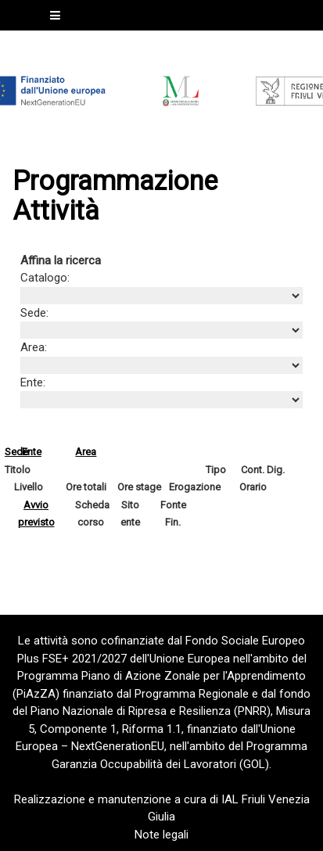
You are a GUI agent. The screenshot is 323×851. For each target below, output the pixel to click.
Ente (31, 452)
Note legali (161, 835)
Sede (16, 452)
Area (85, 452)
